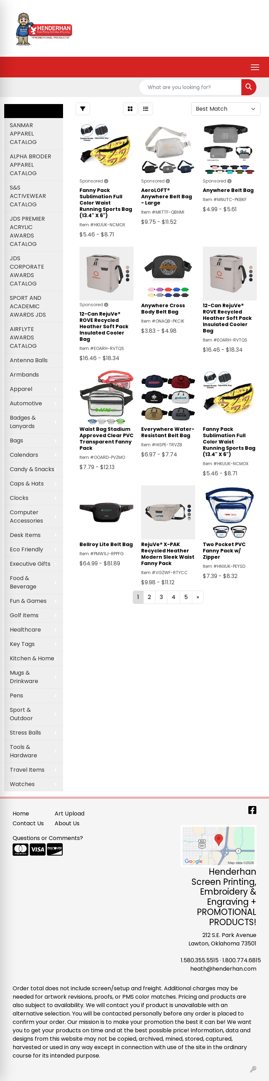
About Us (67, 823)
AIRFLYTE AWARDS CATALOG (23, 337)
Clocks (19, 498)
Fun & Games (28, 601)
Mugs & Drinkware (24, 677)
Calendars (24, 455)
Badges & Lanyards (23, 422)
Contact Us (28, 823)
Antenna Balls (29, 360)
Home (21, 814)
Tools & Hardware (23, 751)
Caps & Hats (27, 484)
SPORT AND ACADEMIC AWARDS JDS (28, 306)
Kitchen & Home (32, 658)
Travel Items (27, 770)
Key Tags (22, 644)
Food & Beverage (23, 582)
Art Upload (69, 814)
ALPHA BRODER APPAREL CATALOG (30, 164)
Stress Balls (25, 733)
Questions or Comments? (48, 838)
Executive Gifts (30, 564)
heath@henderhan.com (223, 969)
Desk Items (25, 535)
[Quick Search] (190, 87)
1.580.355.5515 (200, 960)
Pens (16, 695)
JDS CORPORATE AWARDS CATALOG (27, 271)
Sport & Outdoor (21, 714)
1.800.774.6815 (241, 960)
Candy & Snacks (32, 469)
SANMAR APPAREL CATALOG (23, 133)
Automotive (26, 403)
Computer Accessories (26, 516)
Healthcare (25, 630)
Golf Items (24, 615)
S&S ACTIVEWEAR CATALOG (28, 196)
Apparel (21, 389)
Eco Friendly (26, 549)
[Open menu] (255, 67)
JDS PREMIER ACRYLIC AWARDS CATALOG (27, 231)
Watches (22, 784)
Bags (16, 440)
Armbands (24, 375)
